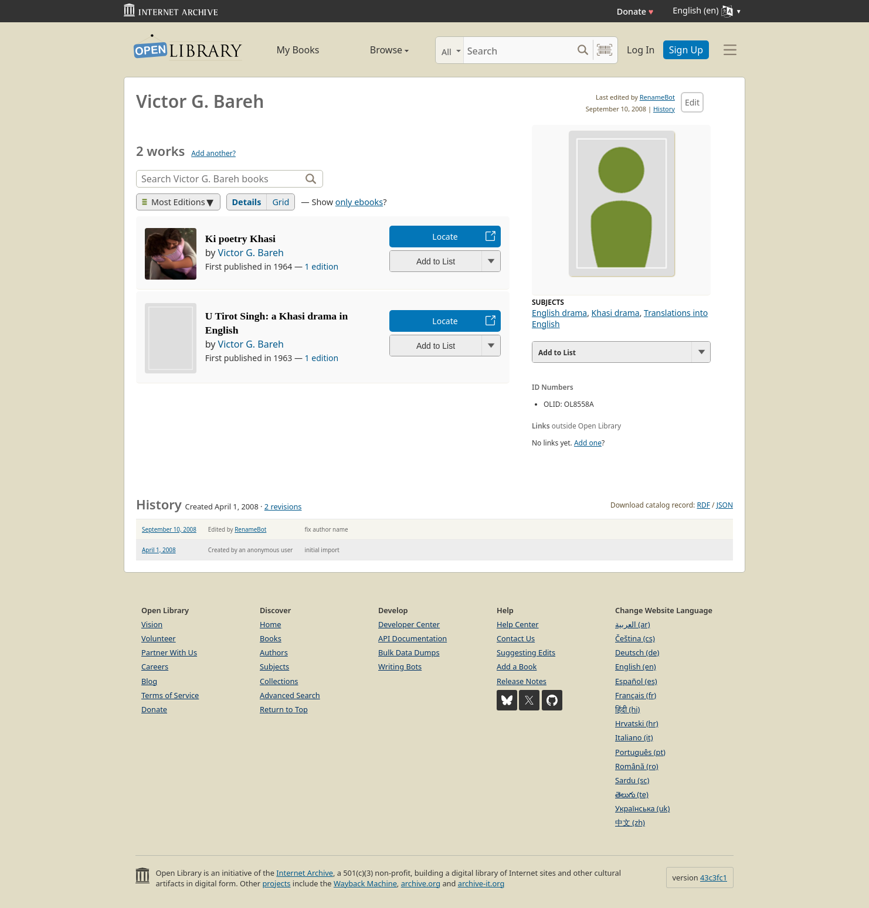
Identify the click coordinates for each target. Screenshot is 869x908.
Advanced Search (290, 695)
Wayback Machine (365, 883)
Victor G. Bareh (251, 252)
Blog (149, 681)
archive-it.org (481, 883)
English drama (559, 312)
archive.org (420, 883)
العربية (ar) (632, 624)
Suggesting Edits (526, 652)
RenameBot (657, 97)
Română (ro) (636, 766)
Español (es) (636, 681)
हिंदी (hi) (627, 709)
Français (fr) (635, 695)
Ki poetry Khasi (240, 238)
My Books (298, 49)
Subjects (274, 666)
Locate (444, 236)
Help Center (518, 624)
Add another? (213, 153)
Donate (635, 11)
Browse (376, 49)
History (664, 108)
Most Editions (173, 202)
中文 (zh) (630, 822)
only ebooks (359, 202)
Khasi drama (616, 312)
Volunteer (158, 638)
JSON (725, 505)
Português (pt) (640, 752)
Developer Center (409, 624)
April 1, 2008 (159, 550)
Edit (692, 102)
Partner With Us (169, 652)
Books (270, 638)
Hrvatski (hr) (636, 723)
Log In (640, 49)
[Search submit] (582, 50)
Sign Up (686, 49)
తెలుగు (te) (632, 794)
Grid (280, 202)
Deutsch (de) (637, 652)
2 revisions (283, 506)
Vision (151, 624)
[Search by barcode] (604, 50)
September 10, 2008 (169, 529)
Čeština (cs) (635, 638)
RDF (703, 505)
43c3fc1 (713, 877)
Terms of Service (170, 695)
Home (270, 624)
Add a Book (517, 666)
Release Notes (521, 681)
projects (276, 883)
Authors (274, 652)
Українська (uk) (642, 808)
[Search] (518, 50)
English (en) (635, 666)
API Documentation (412, 638)
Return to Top (284, 709)
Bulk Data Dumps (409, 652)
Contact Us (516, 638)
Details (247, 202)
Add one (588, 443)
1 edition (322, 266)
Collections (279, 681)
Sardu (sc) (632, 780)
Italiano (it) (634, 737)
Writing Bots (400, 666)
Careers (154, 666)
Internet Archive (304, 873)
